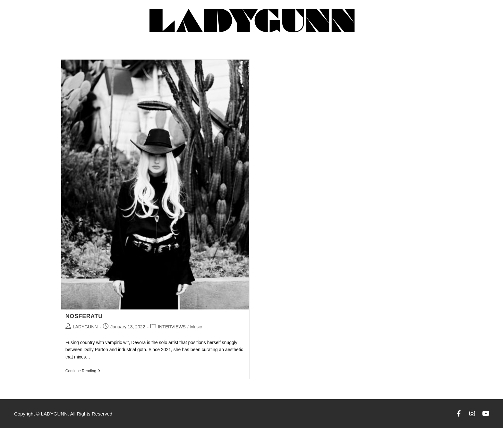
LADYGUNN (85, 326)
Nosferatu (84, 316)
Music (196, 326)
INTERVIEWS (172, 326)
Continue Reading (82, 371)
